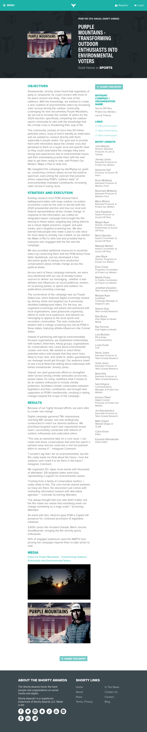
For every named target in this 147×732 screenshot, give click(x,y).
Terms (79, 701)
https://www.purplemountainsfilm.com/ (116, 125)
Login (139, 5)
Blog (107, 701)
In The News (112, 687)
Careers (109, 697)
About (79, 692)
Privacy (88, 701)
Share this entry (109, 86)
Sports (105, 68)
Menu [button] (8, 5)
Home (79, 687)
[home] (73, 5)
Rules (79, 697)
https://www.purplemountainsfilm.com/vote (119, 135)
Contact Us (111, 692)
